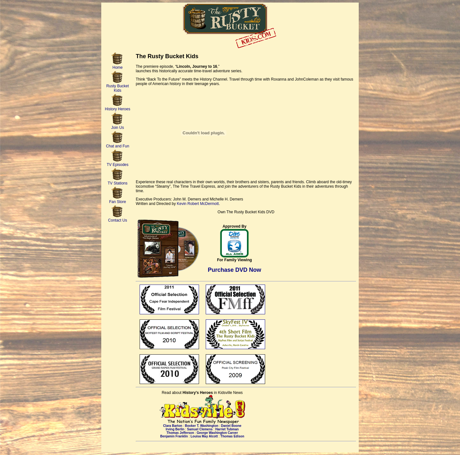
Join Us (117, 126)
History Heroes (117, 107)
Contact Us (117, 219)
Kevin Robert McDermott (198, 203)
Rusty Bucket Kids (117, 86)
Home (117, 66)
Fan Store (117, 200)
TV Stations (117, 181)
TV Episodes (117, 163)
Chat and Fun (117, 144)
